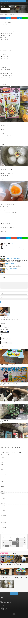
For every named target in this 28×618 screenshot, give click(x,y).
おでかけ (2, 459)
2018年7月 (3, 522)
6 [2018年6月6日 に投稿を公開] (10, 540)
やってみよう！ (3, 365)
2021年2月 (3, 491)
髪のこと (2, 486)
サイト (1, 297)
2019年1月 (3, 508)
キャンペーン (3, 469)
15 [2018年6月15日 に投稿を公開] (17, 542)
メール (1, 293)
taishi (19, 452)
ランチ (2, 476)
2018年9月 (3, 517)
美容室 (2, 483)
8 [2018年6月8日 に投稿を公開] (17, 540)
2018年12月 (3, 510)
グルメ (2, 471)
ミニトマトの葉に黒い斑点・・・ (5, 420)
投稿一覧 (11, 243)
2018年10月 (3, 515)
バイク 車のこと (3, 474)
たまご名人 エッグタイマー (5, 589)
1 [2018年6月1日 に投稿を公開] (17, 538)
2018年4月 (3, 529)
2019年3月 (3, 505)
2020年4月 (3, 493)
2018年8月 (3, 520)
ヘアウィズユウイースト (6, 3)
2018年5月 (3, 527)
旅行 (2, 481)
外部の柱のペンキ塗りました (9, 263)
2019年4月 (3, 503)
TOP (1, 3)
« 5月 (2, 547)
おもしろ (2, 462)
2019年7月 (3, 498)
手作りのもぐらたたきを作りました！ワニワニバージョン (14, 258)
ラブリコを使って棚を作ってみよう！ (20, 564)
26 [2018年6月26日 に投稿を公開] (6, 545)
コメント (1, 280)
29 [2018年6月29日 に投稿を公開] (17, 545)
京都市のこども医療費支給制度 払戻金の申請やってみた (14, 268)
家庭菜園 (2, 421)
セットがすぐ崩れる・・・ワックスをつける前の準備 (7, 401)
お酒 (2, 464)
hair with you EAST (3, 599)
